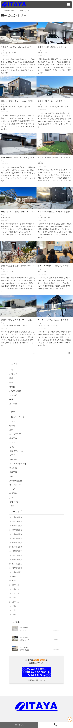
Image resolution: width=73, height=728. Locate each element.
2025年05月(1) (15, 563)
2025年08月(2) (15, 551)
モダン (12, 446)
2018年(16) (14, 601)
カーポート (14, 489)
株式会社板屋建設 (9, 10)
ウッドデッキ (15, 484)
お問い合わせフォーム (36, 672)
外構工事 (14, 472)
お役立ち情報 (15, 390)
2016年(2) (13, 610)
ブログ (21, 10)
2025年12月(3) (15, 534)
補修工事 (13, 438)
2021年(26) (14, 589)
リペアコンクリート (18, 463)
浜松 (11, 476)
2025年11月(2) (15, 538)
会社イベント (15, 501)
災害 (11, 497)
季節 (11, 378)
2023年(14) (14, 580)
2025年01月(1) (15, 572)
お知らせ (13, 373)
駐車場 (12, 425)
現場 (11, 382)
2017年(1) (13, 606)
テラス (12, 421)
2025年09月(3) (15, 546)
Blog (11, 369)
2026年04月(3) (15, 517)
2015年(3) (13, 614)
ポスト (12, 442)
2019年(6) (13, 597)
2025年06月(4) (15, 559)
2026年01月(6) (15, 530)
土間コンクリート (17, 417)
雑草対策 (13, 493)
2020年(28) (14, 593)
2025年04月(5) (15, 568)
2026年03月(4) (15, 521)
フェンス (13, 467)
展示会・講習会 (15, 480)
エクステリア (15, 434)
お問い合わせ (19, 725)
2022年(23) (14, 584)
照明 (12, 505)
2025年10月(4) (15, 542)
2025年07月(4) (15, 555)
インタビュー (15, 395)
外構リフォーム (16, 451)
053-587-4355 (55, 725)
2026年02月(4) (15, 525)
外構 (11, 429)
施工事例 (13, 403)
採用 (11, 399)
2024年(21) (14, 576)
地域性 (12, 386)
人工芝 (12, 455)
